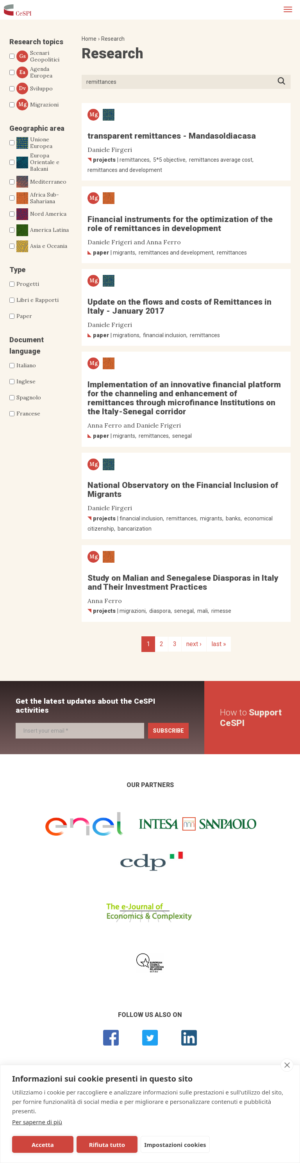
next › (194, 644)
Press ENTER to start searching (284, 81)
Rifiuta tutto (99, 1145)
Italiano (26, 365)
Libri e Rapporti (37, 299)
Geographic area (36, 128)
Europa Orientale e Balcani (37, 162)
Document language (26, 345)
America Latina (42, 230)
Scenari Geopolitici (37, 56)
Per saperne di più (37, 1122)
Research (113, 39)
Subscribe (168, 731)
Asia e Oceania (41, 246)
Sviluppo (34, 88)
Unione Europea (34, 143)
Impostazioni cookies (165, 1145)
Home (89, 39)
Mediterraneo (41, 182)
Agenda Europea (34, 72)
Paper (24, 316)
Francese (28, 413)
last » (218, 644)
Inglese (26, 381)
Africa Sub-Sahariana (37, 198)
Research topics (36, 42)
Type (17, 269)
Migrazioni (37, 104)
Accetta (40, 1145)
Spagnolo (28, 397)
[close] (286, 1065)
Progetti (27, 283)
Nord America (41, 214)
